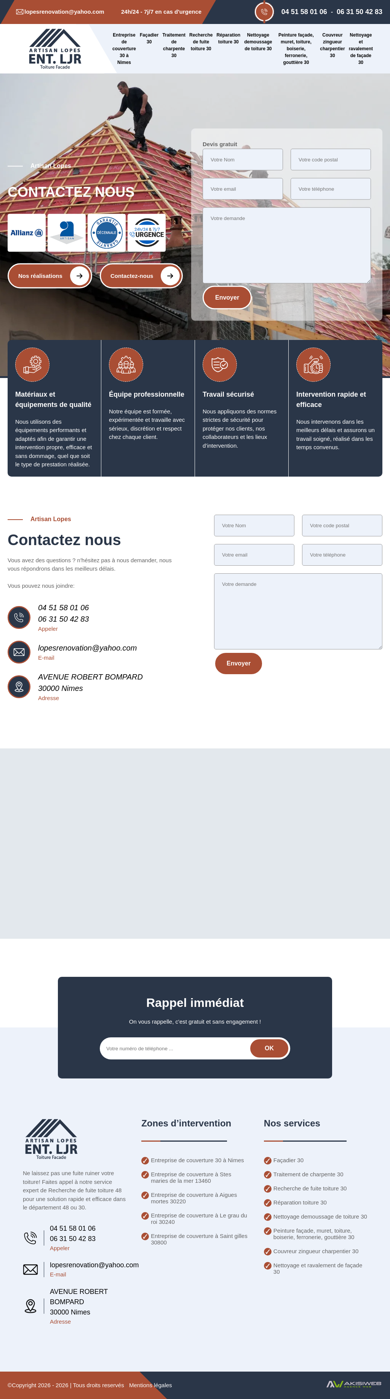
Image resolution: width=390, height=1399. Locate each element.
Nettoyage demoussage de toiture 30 (258, 41)
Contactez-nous (145, 275)
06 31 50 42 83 (359, 12)
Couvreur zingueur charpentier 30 (332, 45)
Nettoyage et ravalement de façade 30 (361, 48)
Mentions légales (150, 1385)
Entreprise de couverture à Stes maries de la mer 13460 (191, 1177)
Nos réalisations (53, 275)
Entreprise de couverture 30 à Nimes (124, 48)
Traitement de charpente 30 (173, 45)
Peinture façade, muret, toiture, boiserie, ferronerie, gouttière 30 (296, 48)
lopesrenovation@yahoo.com (87, 648)
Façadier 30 (149, 38)
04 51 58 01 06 (304, 12)
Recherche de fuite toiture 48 (85, 1190)
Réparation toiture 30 (228, 38)
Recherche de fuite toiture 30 (201, 41)
